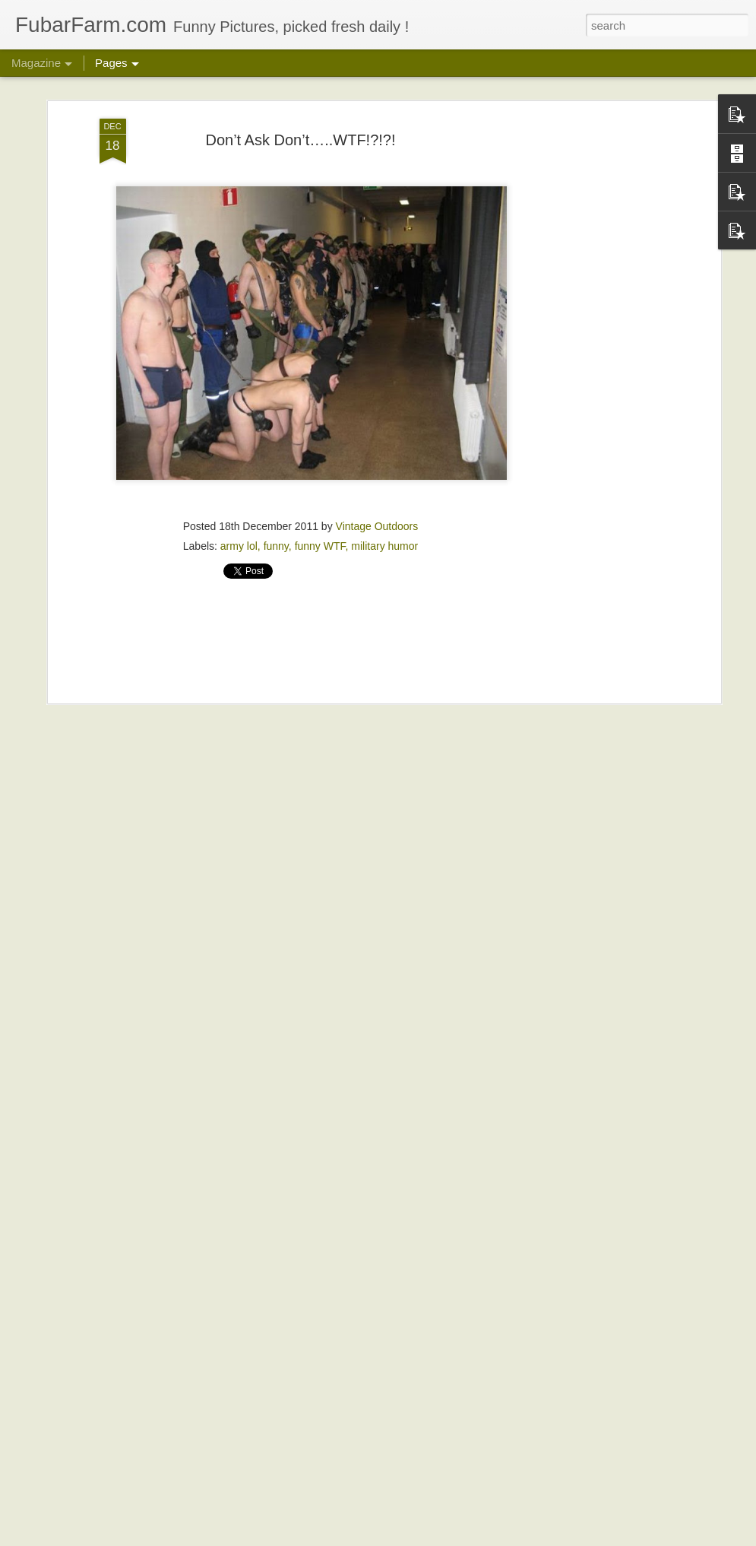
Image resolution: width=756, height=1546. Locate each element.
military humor (384, 542)
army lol (239, 542)
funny (276, 542)
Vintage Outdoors (377, 522)
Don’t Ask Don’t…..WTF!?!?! (300, 136)
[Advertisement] (586, 354)
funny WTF (320, 542)
